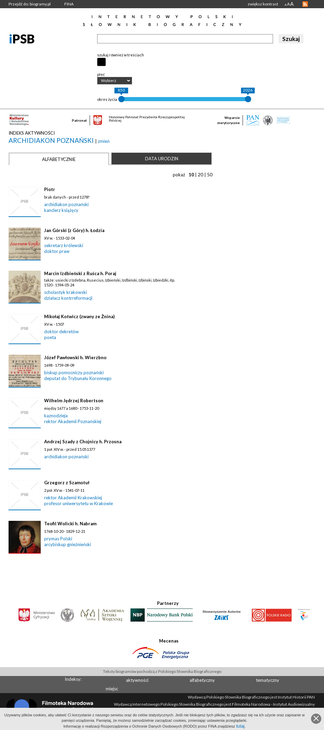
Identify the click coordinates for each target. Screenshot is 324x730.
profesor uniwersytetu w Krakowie (78, 503)
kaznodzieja (56, 415)
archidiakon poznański (52, 140)
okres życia (107, 99)
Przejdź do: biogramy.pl (30, 3)
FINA (69, 3)
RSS (305, 4)
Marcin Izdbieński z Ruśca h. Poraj (80, 273)
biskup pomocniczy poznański (74, 372)
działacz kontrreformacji (68, 298)
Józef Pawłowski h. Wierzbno (75, 357)
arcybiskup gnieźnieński (67, 544)
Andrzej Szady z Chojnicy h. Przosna (82, 441)
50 (209, 174)
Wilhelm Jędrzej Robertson (73, 400)
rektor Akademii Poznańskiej (72, 421)
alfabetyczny (202, 680)
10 (191, 174)
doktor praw (56, 251)
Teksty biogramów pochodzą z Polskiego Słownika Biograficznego (162, 671)
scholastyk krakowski (65, 292)
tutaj (240, 726)
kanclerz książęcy (61, 210)
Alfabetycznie (59, 159)
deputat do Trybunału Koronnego (78, 378)
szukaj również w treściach (120, 55)
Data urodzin (161, 158)
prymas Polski (58, 538)
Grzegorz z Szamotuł (66, 482)
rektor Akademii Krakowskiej (73, 497)
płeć (101, 74)
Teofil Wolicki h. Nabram (70, 523)
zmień (103, 141)
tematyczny (267, 680)
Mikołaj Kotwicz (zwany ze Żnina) (79, 316)
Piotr (49, 189)
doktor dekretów (61, 331)
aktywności (137, 680)
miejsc (112, 688)
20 (200, 174)
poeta (50, 337)
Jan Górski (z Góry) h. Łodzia (74, 230)
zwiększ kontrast (263, 3)
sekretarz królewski (63, 245)
